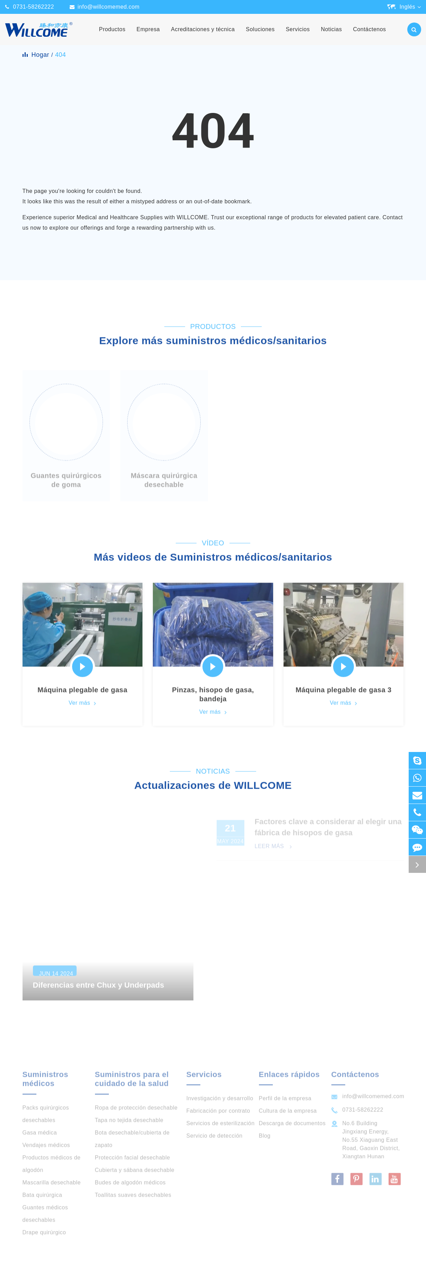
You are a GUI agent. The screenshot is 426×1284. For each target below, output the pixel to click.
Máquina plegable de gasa (82, 693)
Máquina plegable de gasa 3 (344, 693)
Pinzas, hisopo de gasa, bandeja (213, 697)
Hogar (40, 54)
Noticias (331, 35)
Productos (112, 35)
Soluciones (260, 35)
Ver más (82, 706)
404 (60, 54)
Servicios (298, 35)
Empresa (148, 35)
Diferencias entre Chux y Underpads (98, 992)
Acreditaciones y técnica (203, 35)
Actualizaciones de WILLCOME (213, 788)
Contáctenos (369, 35)
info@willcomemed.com (109, 7)
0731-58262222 (33, 7)
